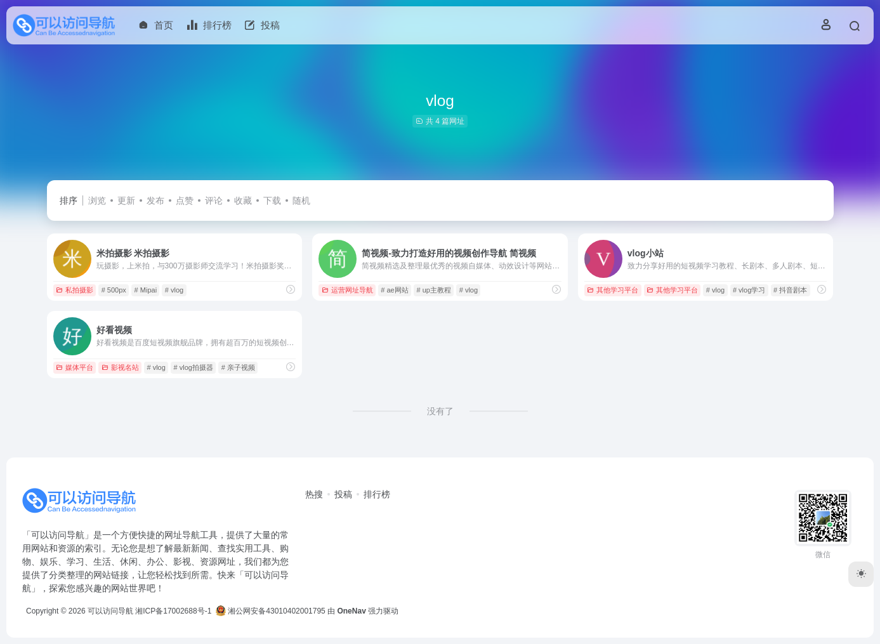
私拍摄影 (74, 290)
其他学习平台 (612, 290)
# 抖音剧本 (790, 290)
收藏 (243, 200)
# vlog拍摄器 (193, 367)
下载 (272, 200)
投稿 (343, 494)
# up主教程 (434, 290)
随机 (301, 200)
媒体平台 (74, 367)
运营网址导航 (347, 290)
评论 (214, 200)
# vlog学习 (749, 290)
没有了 (440, 411)
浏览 (97, 200)
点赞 (185, 200)
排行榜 (377, 494)
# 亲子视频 (238, 367)
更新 (126, 200)
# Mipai (146, 290)
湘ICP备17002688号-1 (173, 611)
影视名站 (120, 367)
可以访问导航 (110, 611)
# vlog (174, 290)
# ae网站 (394, 290)
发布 (155, 200)
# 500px (114, 290)
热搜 (314, 494)
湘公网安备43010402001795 (270, 611)
